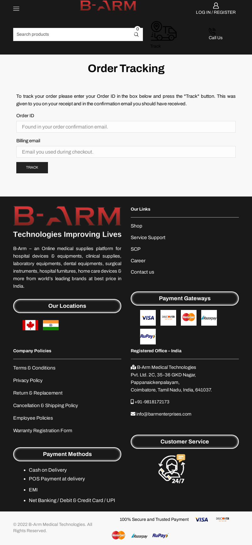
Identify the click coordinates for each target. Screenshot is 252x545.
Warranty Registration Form (44, 432)
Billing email (28, 140)
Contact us (143, 272)
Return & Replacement (38, 394)
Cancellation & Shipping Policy (47, 407)
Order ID (25, 115)
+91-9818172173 (152, 402)
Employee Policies (34, 419)
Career (138, 261)
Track (32, 167)
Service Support (148, 237)
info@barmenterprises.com (164, 414)
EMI (33, 491)
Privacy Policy (29, 381)
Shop (137, 225)
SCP (136, 249)
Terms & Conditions (35, 368)
